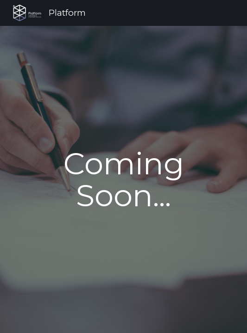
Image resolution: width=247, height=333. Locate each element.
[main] (123, 179)
